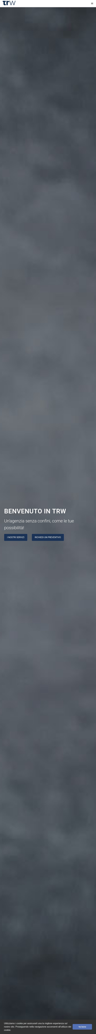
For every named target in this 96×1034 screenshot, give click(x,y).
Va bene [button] (82, 1027)
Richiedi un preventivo (48, 537)
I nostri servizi (15, 537)
